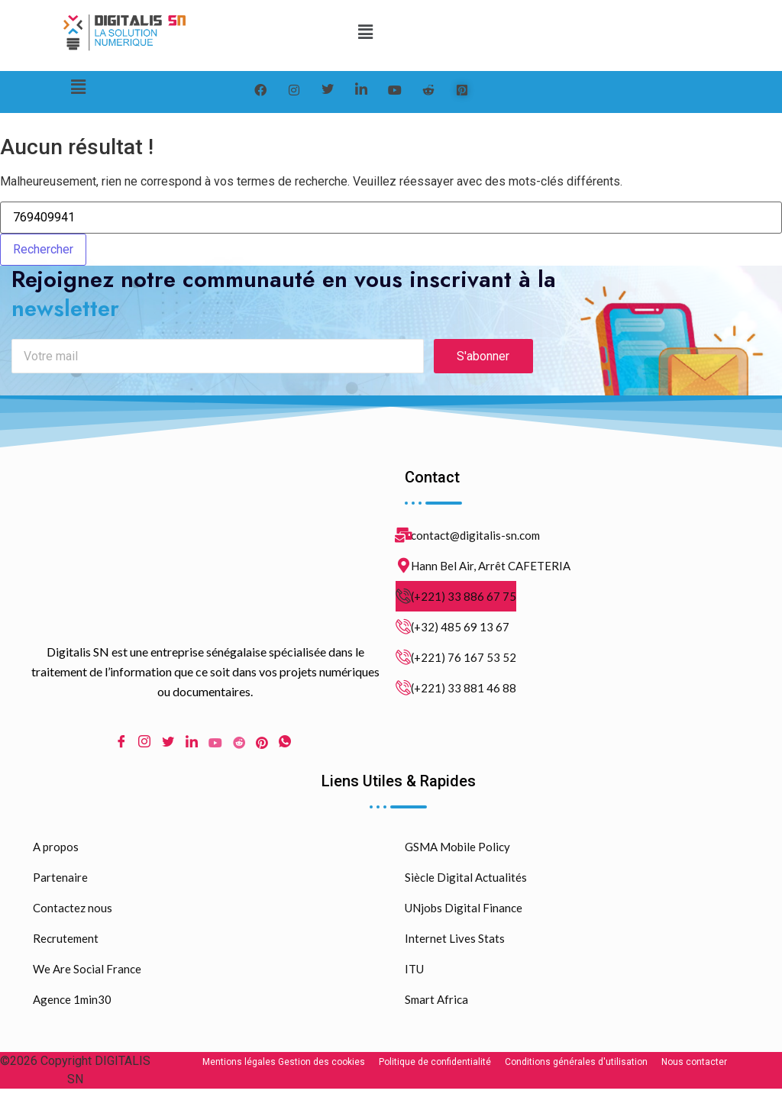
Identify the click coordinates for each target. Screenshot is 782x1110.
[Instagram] (144, 749)
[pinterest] (462, 90)
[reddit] (428, 90)
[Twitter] (327, 90)
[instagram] (294, 90)
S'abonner (483, 363)
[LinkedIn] (361, 90)
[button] (366, 32)
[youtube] (394, 90)
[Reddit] (239, 749)
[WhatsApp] (285, 749)
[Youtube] (215, 749)
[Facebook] (260, 90)
